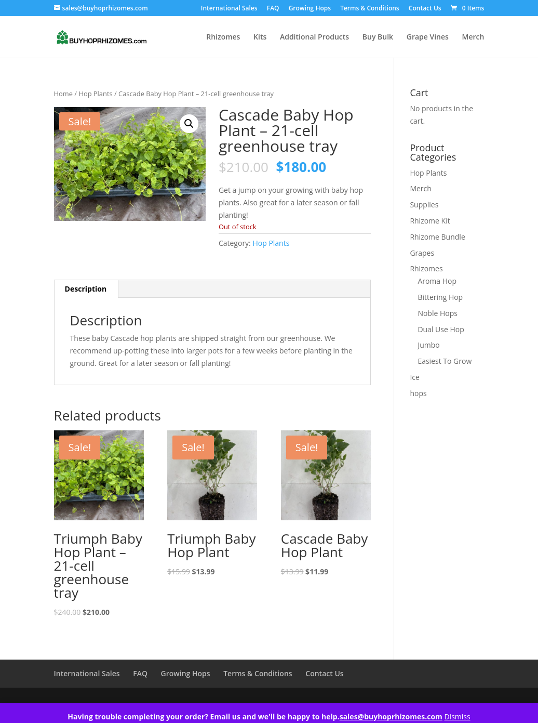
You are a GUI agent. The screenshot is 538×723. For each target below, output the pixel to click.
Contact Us (425, 8)
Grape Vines (428, 37)
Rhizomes (223, 37)
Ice (414, 377)
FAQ (273, 8)
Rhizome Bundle (437, 237)
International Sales (229, 8)
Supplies (424, 204)
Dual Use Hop (441, 329)
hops (418, 393)
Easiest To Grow (445, 361)
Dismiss (457, 716)
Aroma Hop (437, 281)
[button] (189, 123)
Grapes (422, 253)
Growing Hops (310, 8)
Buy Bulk (377, 37)
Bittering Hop (440, 297)
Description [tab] (86, 289)
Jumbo (428, 345)
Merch (473, 37)
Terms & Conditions (369, 8)
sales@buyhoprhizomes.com (391, 716)
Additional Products (314, 37)
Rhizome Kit (430, 221)
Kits (259, 37)
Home (63, 93)
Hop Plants (95, 93)
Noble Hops (438, 313)
